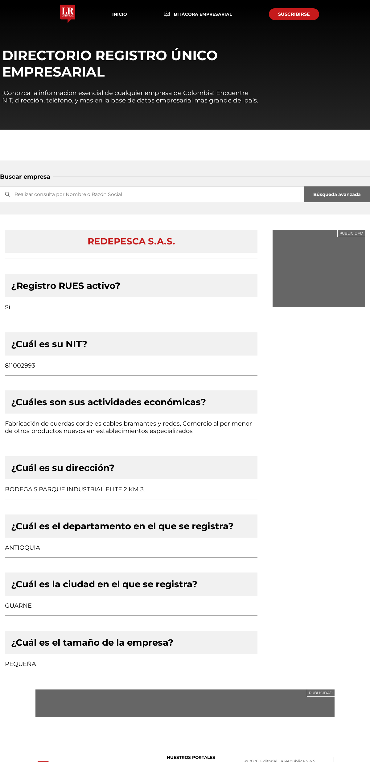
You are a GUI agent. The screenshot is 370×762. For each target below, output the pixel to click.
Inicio (119, 14)
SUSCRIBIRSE (294, 14)
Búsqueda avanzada (337, 194)
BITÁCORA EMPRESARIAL (198, 14)
